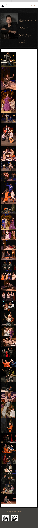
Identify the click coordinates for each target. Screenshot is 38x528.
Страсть (20, 26)
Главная (17, 10)
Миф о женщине (21, 34)
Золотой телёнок (21, 36)
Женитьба (20, 37)
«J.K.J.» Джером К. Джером (23, 43)
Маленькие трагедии (22, 40)
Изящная (20, 33)
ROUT (20, 30)
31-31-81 (23, 5)
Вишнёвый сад (21, 29)
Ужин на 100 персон (22, 28)
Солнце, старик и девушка (23, 35)
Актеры (20, 10)
